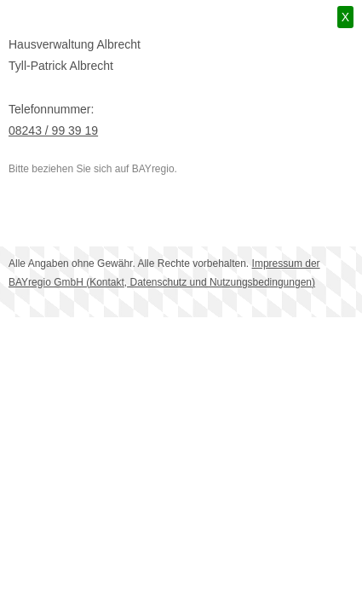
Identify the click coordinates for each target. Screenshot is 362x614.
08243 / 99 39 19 (53, 130)
